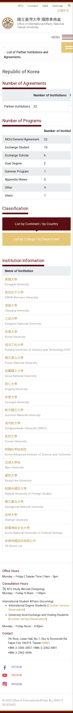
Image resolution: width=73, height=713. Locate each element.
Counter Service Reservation (28, 619)
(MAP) (46, 643)
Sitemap (57, 6)
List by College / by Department (36, 239)
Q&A (45, 6)
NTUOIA (17, 667)
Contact (33, 6)
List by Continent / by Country (36, 224)
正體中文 (64, 10)
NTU (20, 6)
